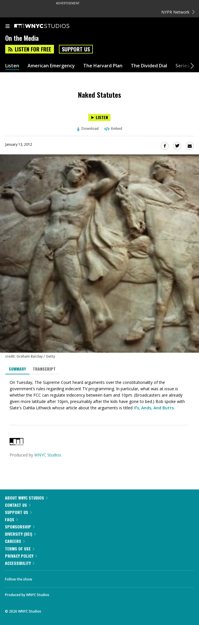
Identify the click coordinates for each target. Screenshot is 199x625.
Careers (15, 541)
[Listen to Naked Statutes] (99, 117)
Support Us (76, 49)
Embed (113, 128)
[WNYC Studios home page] (49, 26)
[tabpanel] (99, 395)
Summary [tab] (17, 369)
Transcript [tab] (44, 369)
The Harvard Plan (102, 66)
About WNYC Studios (26, 498)
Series (182, 66)
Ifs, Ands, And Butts (153, 407)
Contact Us (17, 505)
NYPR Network (178, 12)
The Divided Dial (149, 66)
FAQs (11, 519)
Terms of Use (19, 549)
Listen (12, 66)
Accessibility (19, 563)
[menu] (8, 26)
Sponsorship (20, 527)
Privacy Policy (21, 556)
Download (88, 128)
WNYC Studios (47, 455)
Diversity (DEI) (20, 534)
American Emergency (51, 66)
